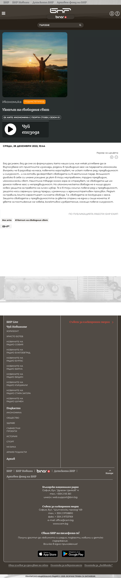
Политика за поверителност (66, 565)
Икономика (11, 102)
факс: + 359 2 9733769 (60, 516)
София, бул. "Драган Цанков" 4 (60, 490)
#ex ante (7, 220)
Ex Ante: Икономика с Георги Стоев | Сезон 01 (32, 117)
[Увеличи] (111, 157)
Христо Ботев (15, 336)
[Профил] (117, 13)
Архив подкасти (17, 452)
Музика (11, 447)
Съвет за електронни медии (91, 322)
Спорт (10, 441)
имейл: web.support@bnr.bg (60, 497)
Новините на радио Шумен (15, 400)
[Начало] (60, 10)
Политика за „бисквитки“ (98, 565)
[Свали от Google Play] (73, 553)
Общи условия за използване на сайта (28, 565)
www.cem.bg (60, 523)
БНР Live (12, 322)
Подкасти (14, 408)
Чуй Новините (17, 326)
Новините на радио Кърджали (17, 383)
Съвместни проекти (13, 429)
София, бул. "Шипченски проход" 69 (60, 509)
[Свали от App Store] (47, 553)
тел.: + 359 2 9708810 (60, 513)
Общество (13, 417)
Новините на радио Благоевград (18, 351)
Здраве (11, 423)
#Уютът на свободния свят (31, 220)
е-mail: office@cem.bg (61, 520)
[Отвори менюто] (3, 13)
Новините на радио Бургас (15, 359)
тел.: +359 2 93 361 (60, 493)
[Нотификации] (111, 13)
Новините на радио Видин (15, 375)
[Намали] (116, 157)
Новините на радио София (15, 343)
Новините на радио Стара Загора (19, 392)
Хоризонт (13, 331)
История (12, 436)
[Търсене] (80, 25)
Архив (11, 458)
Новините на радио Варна (15, 367)
